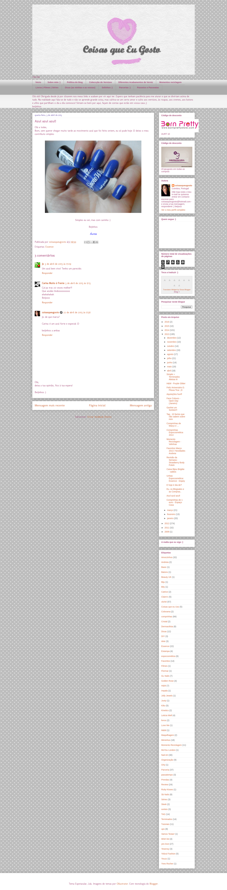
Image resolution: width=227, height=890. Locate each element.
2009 (167, 532)
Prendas (165, 780)
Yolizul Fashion (168, 853)
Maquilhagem (167, 735)
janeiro (170, 518)
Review (164, 784)
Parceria (165, 770)
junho (170, 362)
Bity (163, 587)
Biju (163, 582)
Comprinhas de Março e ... (174, 424)
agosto (170, 354)
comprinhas (166, 616)
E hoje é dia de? (174, 485)
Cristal (164, 621)
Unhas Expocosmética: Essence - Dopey (176, 478)
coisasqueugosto (50, 312)
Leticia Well (166, 715)
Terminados (166, 819)
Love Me (165, 725)
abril (169, 370)
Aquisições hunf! (174, 394)
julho (169, 358)
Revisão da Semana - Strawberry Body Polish (175, 461)
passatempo (167, 775)
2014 (167, 330)
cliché (164, 602)
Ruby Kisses (167, 789)
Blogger (154, 883)
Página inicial (97, 405)
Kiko (163, 705)
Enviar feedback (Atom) (99, 416)
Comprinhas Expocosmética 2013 (175, 432)
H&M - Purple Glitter (176, 383)
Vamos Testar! (168, 834)
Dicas (164, 631)
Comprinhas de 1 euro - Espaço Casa (175, 502)
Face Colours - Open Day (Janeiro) (173, 401)
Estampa (165, 651)
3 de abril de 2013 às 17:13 (78, 283)
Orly (163, 765)
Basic (163, 567)
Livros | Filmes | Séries (47, 87)
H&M (163, 685)
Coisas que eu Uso (170, 607)
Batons (164, 572)
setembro (171, 350)
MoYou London (168, 750)
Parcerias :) (125, 87)
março (170, 510)
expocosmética (168, 656)
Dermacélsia (167, 626)
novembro (172, 342)
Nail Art (164, 755)
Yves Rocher (167, 863)
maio (169, 366)
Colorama (165, 611)
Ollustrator (122, 883)
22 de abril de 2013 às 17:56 (77, 312)
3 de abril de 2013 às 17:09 (58, 263)
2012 (167, 523)
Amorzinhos (166, 557)
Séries (164, 799)
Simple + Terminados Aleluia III (173, 377)
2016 (167, 322)
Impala (164, 690)
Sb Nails (165, 794)
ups (163, 829)
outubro (171, 346)
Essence (49, 246)
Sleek (164, 804)
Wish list (165, 839)
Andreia (165, 562)
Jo (43, 263)
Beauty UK (166, 577)
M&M (163, 730)
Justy (163, 700)
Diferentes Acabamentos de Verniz (135, 82)
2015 (167, 326)
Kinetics (165, 710)
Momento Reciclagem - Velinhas (174, 442)
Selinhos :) (107, 87)
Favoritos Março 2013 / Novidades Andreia (176, 451)
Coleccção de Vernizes (100, 82)
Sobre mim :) (54, 82)
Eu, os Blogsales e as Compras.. (175, 490)
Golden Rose (167, 681)
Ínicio (38, 82)
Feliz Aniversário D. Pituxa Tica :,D (176, 388)
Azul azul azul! (173, 495)
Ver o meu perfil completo (173, 210)
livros (163, 720)
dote (163, 641)
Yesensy (165, 849)
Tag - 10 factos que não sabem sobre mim (176, 417)
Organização (167, 760)
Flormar (165, 671)
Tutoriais (165, 824)
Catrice (164, 592)
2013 (167, 334)
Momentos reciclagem (170, 82)
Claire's (164, 597)
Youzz (164, 858)
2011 (167, 527)
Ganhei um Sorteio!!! (172, 408)
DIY (163, 636)
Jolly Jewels (167, 695)
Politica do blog (75, 82)
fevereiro (171, 514)
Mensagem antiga (141, 405)
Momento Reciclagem (171, 745)
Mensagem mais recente (50, 405)
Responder (47, 273)
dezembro (172, 338)
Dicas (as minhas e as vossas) (80, 87)
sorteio (164, 809)
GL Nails (165, 676)
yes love (165, 844)
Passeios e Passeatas (148, 87)
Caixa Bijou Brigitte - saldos (175, 470)
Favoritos (165, 661)
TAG (163, 814)
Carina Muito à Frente (53, 283)
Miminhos (165, 740)
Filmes (164, 666)
